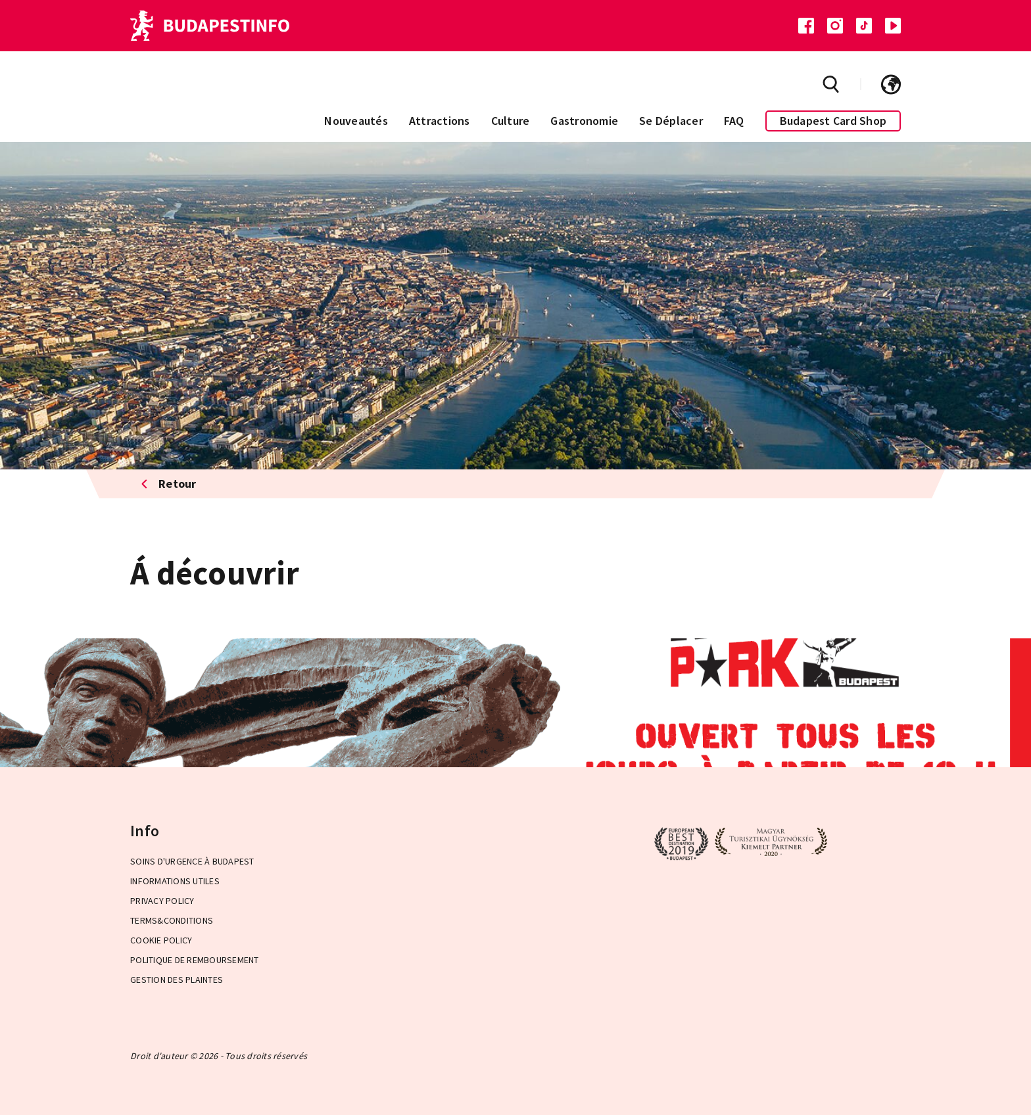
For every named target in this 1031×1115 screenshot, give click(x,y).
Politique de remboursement (194, 960)
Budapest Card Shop (833, 120)
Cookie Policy (161, 940)
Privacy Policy (162, 901)
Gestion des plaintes (176, 979)
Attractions (439, 120)
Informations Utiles (175, 881)
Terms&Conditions (171, 920)
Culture (510, 120)
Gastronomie (584, 120)
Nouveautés (356, 120)
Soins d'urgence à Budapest (192, 861)
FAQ (734, 120)
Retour (168, 483)
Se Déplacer (671, 120)
